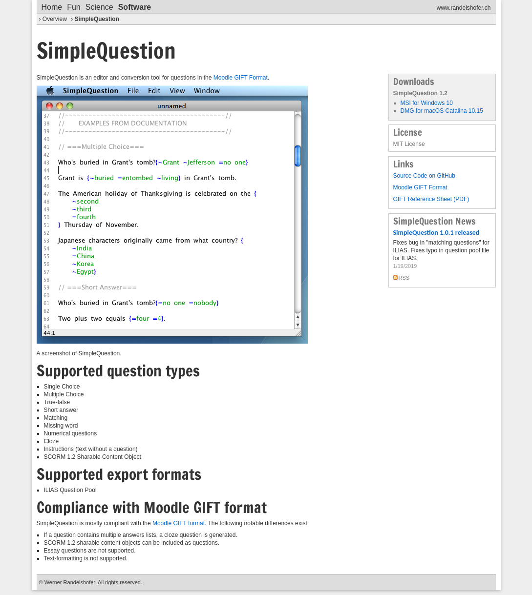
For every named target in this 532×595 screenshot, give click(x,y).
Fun (74, 7)
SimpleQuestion (97, 19)
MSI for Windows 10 (427, 103)
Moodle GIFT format (178, 523)
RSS (404, 278)
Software (134, 7)
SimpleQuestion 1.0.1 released (436, 232)
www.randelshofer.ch (464, 7)
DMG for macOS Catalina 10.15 (442, 110)
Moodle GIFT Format (240, 77)
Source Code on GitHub (424, 175)
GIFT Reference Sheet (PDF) (431, 199)
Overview (55, 19)
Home (52, 7)
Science (99, 7)
